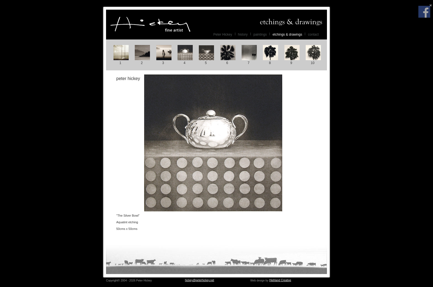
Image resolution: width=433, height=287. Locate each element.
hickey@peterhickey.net (199, 280)
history (243, 34)
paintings (260, 34)
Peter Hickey (150, 24)
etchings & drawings (287, 34)
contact (313, 34)
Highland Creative (280, 280)
